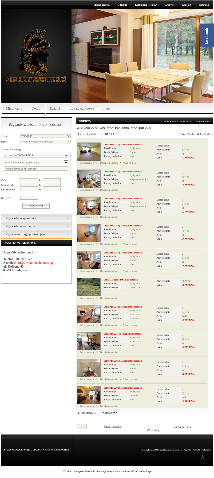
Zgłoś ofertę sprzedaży (21, 218)
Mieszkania (14, 108)
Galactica (62, 450)
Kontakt (186, 4)
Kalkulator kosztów (146, 4)
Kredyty (169, 4)
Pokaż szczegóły (88, 163)
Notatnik (204, 4)
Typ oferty (6, 136)
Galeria (201, 134)
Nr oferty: (6, 198)
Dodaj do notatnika (109, 163)
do (40, 180)
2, (110, 134)
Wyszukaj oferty (35, 205)
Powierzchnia (8, 189)
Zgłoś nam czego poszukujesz (25, 234)
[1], (107, 134)
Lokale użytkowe (82, 108)
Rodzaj (4, 141)
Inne (106, 108)
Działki (55, 108)
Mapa (209, 134)
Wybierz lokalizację (11, 149)
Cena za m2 (7, 185)
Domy (36, 108)
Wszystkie (171, 121)
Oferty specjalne (112, 426)
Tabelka (191, 134)
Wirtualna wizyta (183, 426)
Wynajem (202, 121)
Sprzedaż (187, 121)
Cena (3, 180)
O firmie (122, 4)
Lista (182, 134)
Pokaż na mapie (130, 163)
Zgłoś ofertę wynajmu (20, 226)
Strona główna (102, 4)
